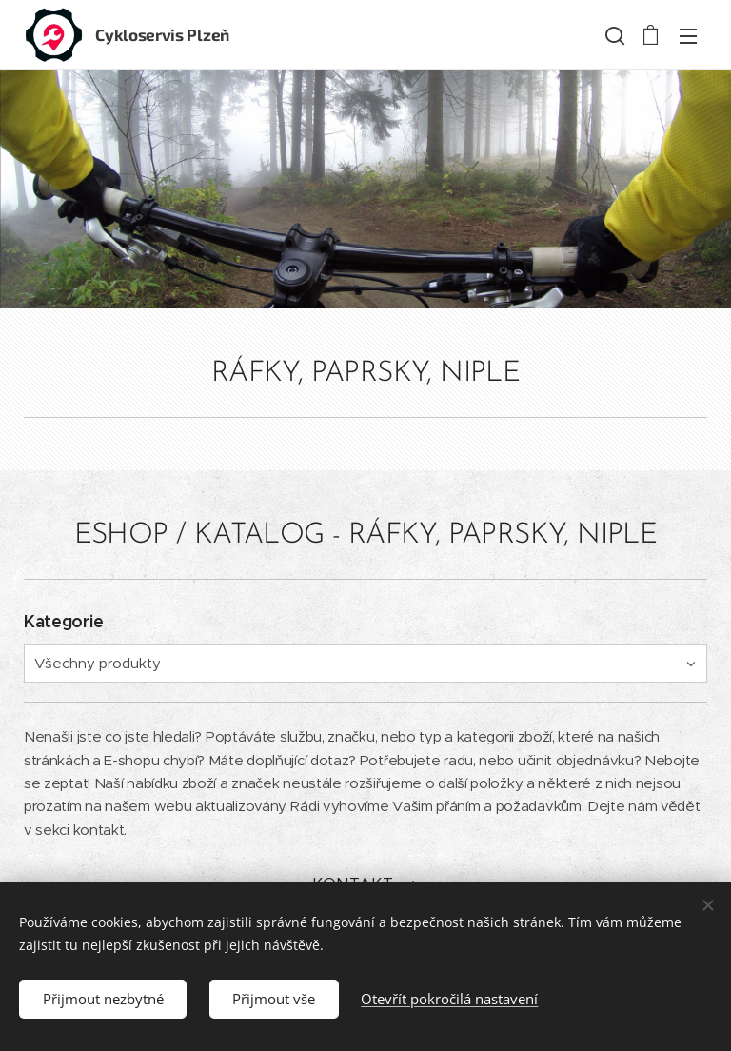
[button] (613, 35)
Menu (688, 36)
